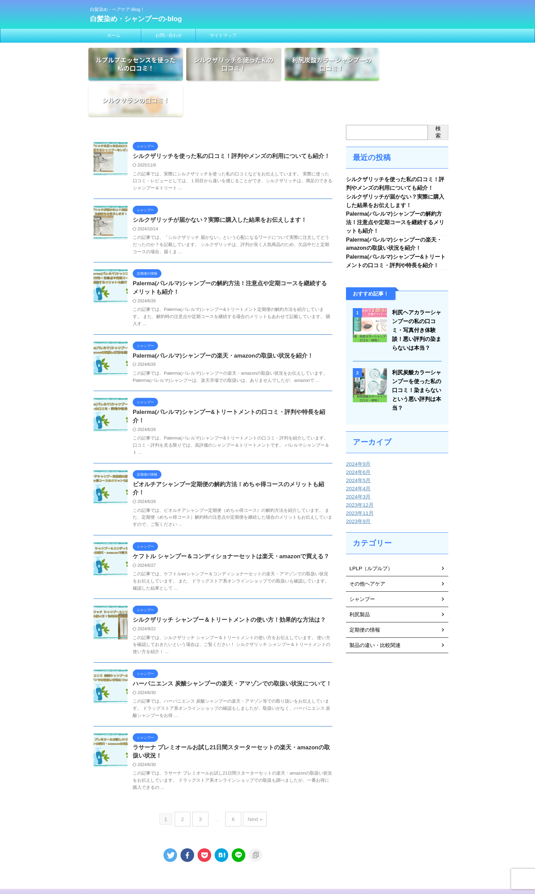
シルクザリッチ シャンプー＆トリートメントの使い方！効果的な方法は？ (223, 572)
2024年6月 (357, 442)
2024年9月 (357, 434)
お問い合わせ (168, 35)
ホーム (113, 35)
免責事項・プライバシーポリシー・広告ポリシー (251, 849)
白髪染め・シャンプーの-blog (136, 19)
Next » (251, 771)
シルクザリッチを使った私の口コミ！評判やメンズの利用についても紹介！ (225, 122)
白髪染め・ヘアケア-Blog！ (267, 862)
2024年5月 (357, 450)
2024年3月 (357, 467)
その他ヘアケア (366, 554)
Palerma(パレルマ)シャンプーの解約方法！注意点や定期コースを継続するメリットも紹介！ (395, 190)
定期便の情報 (363, 600)
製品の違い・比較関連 (373, 615)
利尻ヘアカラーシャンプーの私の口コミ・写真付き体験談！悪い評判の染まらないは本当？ (415, 300)
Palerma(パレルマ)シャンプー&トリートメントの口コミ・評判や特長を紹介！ (229, 380)
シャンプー (361, 569)
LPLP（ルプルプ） (369, 538)
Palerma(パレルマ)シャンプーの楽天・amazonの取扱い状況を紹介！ (218, 323)
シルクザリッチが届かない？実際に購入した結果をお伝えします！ (215, 186)
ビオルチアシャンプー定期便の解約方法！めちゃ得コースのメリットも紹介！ (228, 444)
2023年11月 (359, 483)
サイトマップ (223, 35)
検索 (438, 97)
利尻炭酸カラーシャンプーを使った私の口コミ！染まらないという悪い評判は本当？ (415, 360)
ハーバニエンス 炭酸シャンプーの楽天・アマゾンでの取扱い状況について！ (226, 636)
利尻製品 (358, 584)
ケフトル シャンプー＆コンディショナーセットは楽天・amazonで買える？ (225, 508)
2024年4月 (357, 458)
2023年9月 (357, 491)
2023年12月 (359, 475)
